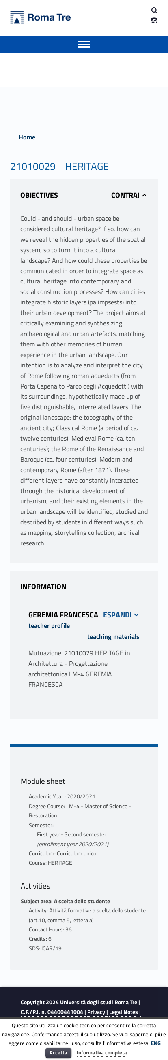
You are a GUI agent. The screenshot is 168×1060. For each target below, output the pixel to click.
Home (27, 137)
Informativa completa (102, 1052)
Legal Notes (123, 1011)
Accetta (58, 1052)
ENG (156, 1043)
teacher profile (49, 625)
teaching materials (113, 636)
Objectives (39, 195)
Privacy (96, 1011)
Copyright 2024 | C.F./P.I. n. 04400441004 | (80, 1007)
